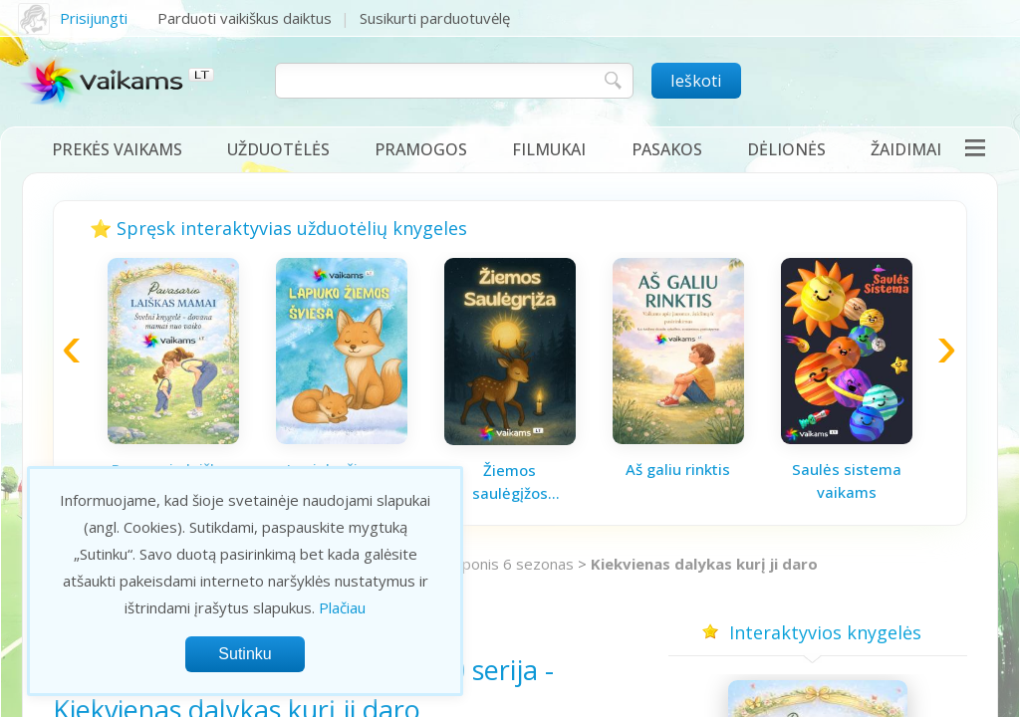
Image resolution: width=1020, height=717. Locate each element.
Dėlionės (786, 149)
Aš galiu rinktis (678, 469)
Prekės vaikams (117, 149)
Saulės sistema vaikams (846, 480)
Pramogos (421, 149)
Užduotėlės (278, 149)
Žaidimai (906, 149)
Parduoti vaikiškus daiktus (244, 18)
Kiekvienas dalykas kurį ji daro (704, 564)
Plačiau (342, 607)
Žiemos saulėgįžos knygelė (510, 482)
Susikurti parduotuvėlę (435, 18)
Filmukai (549, 149)
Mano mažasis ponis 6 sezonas (468, 564)
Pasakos (667, 149)
